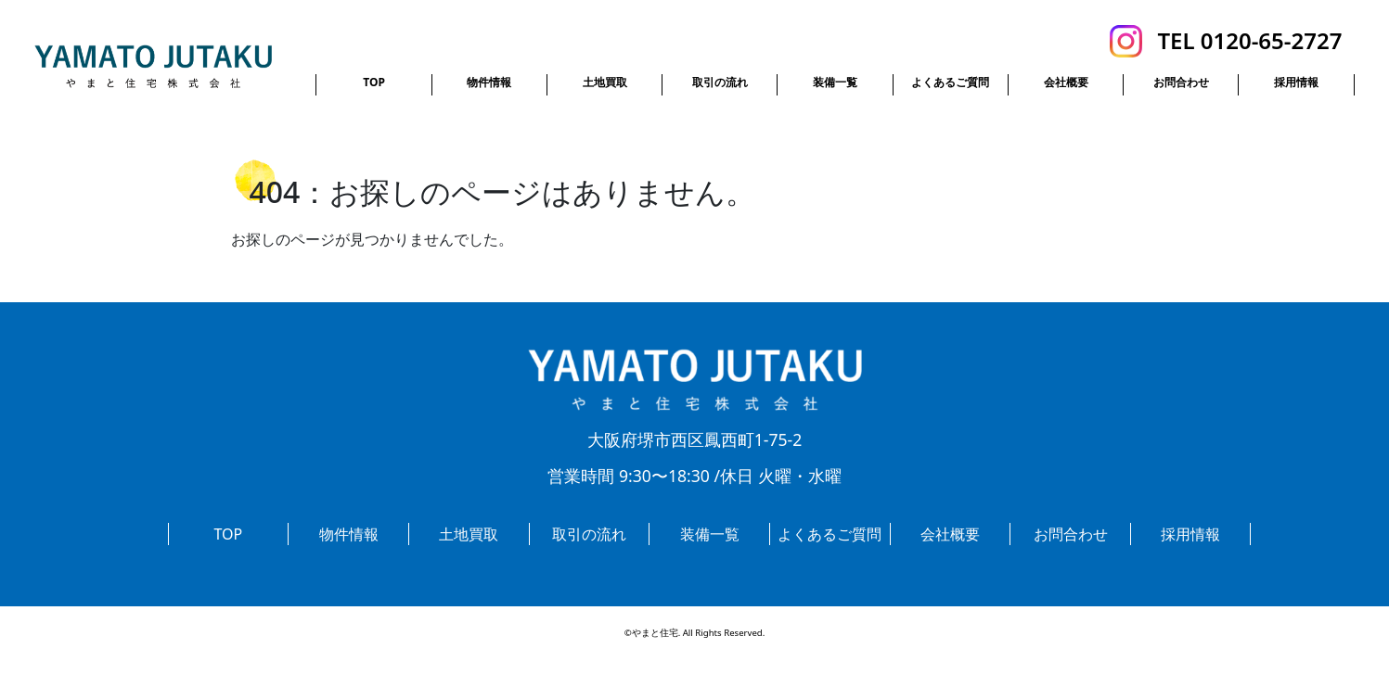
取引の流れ (720, 82)
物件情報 (489, 82)
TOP (374, 82)
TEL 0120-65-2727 (1249, 40)
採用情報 (1296, 82)
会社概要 (1066, 82)
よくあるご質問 (950, 82)
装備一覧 (835, 82)
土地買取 (605, 82)
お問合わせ (1181, 82)
